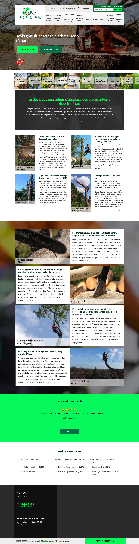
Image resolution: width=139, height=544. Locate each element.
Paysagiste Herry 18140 (101, 467)
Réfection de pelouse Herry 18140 (71, 467)
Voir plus (69, 431)
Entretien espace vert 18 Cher (110, 18)
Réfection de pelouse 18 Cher (79, 18)
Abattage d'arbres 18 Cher (48, 18)
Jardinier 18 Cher (102, 18)
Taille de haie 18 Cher (73, 18)
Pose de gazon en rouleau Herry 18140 (104, 460)
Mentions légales (47, 541)
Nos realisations (51, 50)
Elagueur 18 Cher (95, 18)
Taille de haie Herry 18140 (34, 467)
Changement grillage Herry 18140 (71, 459)
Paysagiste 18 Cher (88, 18)
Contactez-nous (27, 50)
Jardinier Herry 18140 (32, 472)
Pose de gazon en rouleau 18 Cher (66, 18)
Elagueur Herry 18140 (32, 459)
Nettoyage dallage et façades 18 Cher (119, 18)
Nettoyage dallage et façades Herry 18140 (105, 473)
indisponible (56, 8)
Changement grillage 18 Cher (57, 18)
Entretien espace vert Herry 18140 (71, 472)
